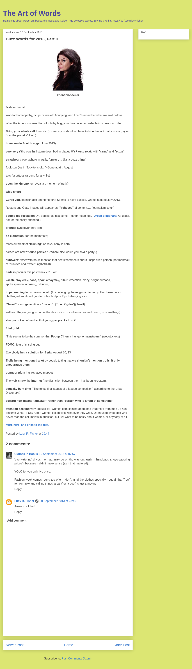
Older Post (121, 645)
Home (68, 645)
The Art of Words (32, 13)
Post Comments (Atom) (77, 658)
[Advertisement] (67, 622)
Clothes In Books (26, 453)
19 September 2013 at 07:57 (57, 453)
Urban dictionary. (105, 215)
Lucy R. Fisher (24, 501)
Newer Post (15, 645)
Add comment (16, 520)
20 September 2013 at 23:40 (58, 501)
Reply (18, 489)
